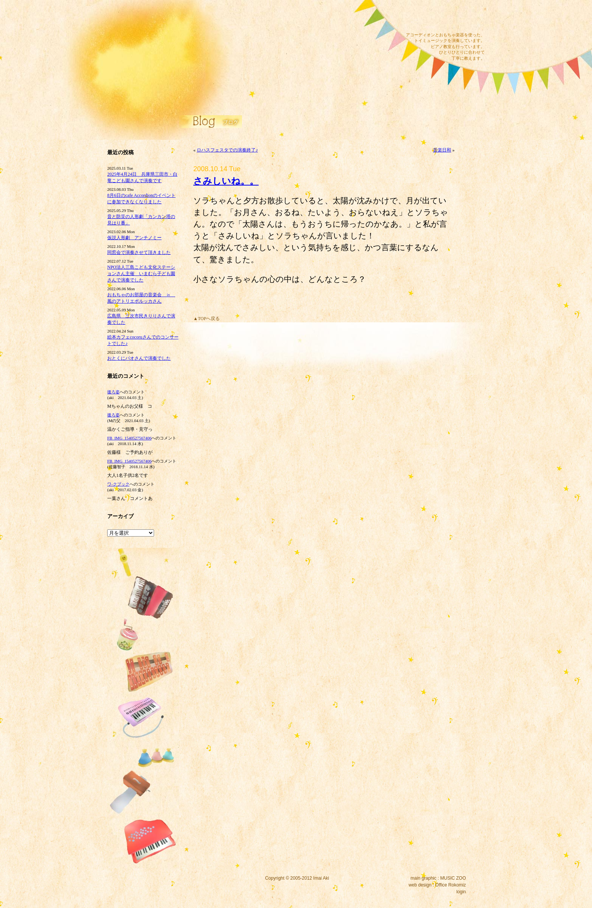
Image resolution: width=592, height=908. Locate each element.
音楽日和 (442, 150)
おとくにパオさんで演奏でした (139, 358)
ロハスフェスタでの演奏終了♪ (227, 150)
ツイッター (453, 17)
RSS (471, 17)
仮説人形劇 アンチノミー (134, 237)
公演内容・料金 (235, 53)
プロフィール (235, 84)
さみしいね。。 (226, 181)
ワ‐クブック (118, 484)
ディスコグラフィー (235, 23)
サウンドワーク (235, 33)
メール (418, 17)
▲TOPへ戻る (206, 318)
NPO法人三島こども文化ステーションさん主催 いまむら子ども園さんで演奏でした (141, 274)
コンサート (235, 12)
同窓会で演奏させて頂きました (139, 252)
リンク (235, 74)
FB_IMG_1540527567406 (129, 438)
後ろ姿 (113, 392)
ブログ (235, 63)
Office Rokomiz (450, 885)
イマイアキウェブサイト (153, 56)
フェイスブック (435, 17)
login (461, 891)
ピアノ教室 (235, 43)
